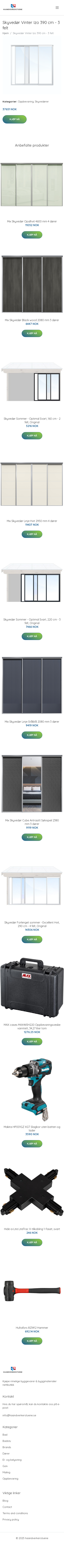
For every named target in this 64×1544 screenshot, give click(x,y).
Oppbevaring (26, 101)
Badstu (7, 1441)
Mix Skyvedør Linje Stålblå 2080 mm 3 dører (32, 721)
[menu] (57, 7)
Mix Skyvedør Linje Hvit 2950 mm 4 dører (32, 521)
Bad (5, 1434)
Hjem (6, 33)
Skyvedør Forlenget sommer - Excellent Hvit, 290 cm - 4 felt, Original (32, 924)
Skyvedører (42, 101)
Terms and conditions (15, 1513)
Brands (7, 1447)
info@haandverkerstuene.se (19, 1415)
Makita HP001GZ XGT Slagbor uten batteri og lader (32, 1128)
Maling (6, 1472)
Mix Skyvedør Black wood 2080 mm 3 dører (32, 320)
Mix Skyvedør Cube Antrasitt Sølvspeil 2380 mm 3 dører (32, 822)
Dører (6, 1453)
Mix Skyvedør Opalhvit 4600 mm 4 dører (32, 221)
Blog (5, 1500)
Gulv (5, 1466)
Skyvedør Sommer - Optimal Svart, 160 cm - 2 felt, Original (32, 420)
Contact (7, 1507)
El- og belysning (12, 1459)
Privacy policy (11, 1519)
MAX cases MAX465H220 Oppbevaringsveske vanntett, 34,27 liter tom (32, 1026)
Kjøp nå (15, 119)
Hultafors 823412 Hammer (32, 1327)
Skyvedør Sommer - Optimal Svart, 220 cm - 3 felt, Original (32, 621)
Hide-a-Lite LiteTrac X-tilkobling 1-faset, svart (32, 1229)
